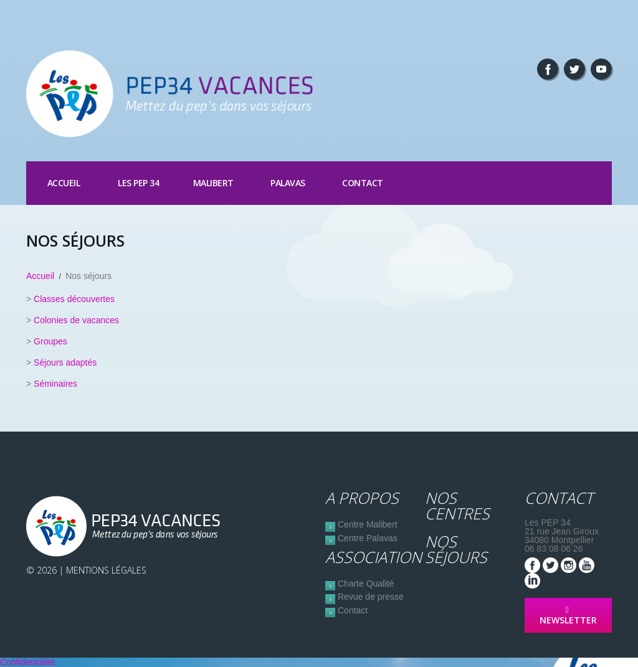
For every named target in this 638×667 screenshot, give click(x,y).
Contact (362, 183)
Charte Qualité (366, 584)
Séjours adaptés (65, 362)
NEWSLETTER (568, 615)
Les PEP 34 (138, 183)
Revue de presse (371, 597)
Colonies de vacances (76, 320)
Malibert (213, 183)
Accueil (63, 183)
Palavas (287, 183)
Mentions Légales (106, 570)
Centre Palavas (368, 538)
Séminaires (55, 384)
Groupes (50, 341)
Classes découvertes (74, 299)
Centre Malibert (368, 524)
